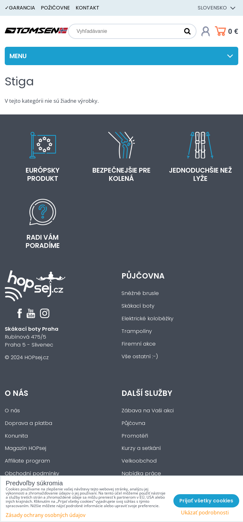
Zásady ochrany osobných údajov (45, 515)
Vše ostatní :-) (140, 356)
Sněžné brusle (140, 293)
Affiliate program (27, 460)
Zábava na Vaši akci (148, 410)
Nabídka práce (141, 473)
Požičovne (55, 7)
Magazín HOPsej (25, 448)
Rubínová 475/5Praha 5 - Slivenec (32, 336)
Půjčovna (143, 276)
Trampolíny (137, 331)
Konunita (16, 435)
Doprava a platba (28, 423)
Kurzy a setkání (141, 448)
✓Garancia (20, 7)
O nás (16, 393)
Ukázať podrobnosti (205, 512)
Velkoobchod (139, 460)
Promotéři (135, 435)
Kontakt (87, 7)
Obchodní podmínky (32, 473)
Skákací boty (138, 306)
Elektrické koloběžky (147, 318)
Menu (121, 56)
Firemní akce (139, 343)
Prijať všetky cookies (206, 500)
